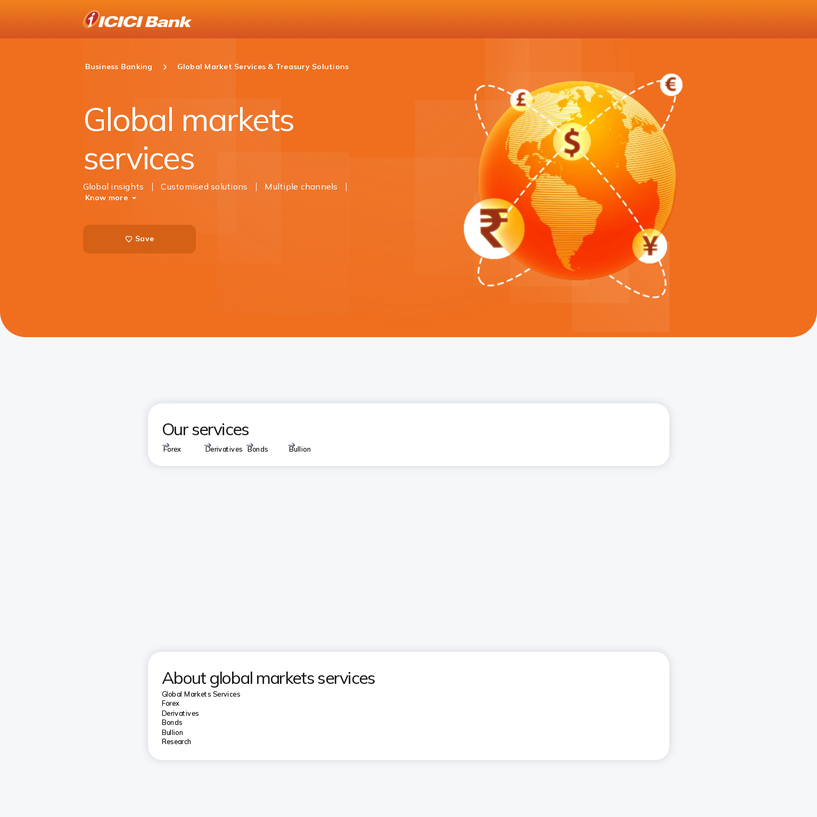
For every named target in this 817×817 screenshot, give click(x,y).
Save (139, 238)
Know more (106, 197)
